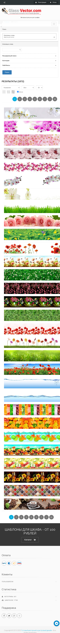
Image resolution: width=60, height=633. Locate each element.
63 (55, 99)
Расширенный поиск (9, 56)
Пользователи (7, 581)
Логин (53, 2)
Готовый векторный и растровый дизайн (36, 630)
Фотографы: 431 (9, 596)
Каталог (30, 539)
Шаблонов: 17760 (10, 600)
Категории (5, 60)
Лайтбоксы (6, 65)
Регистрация (40, 2)
